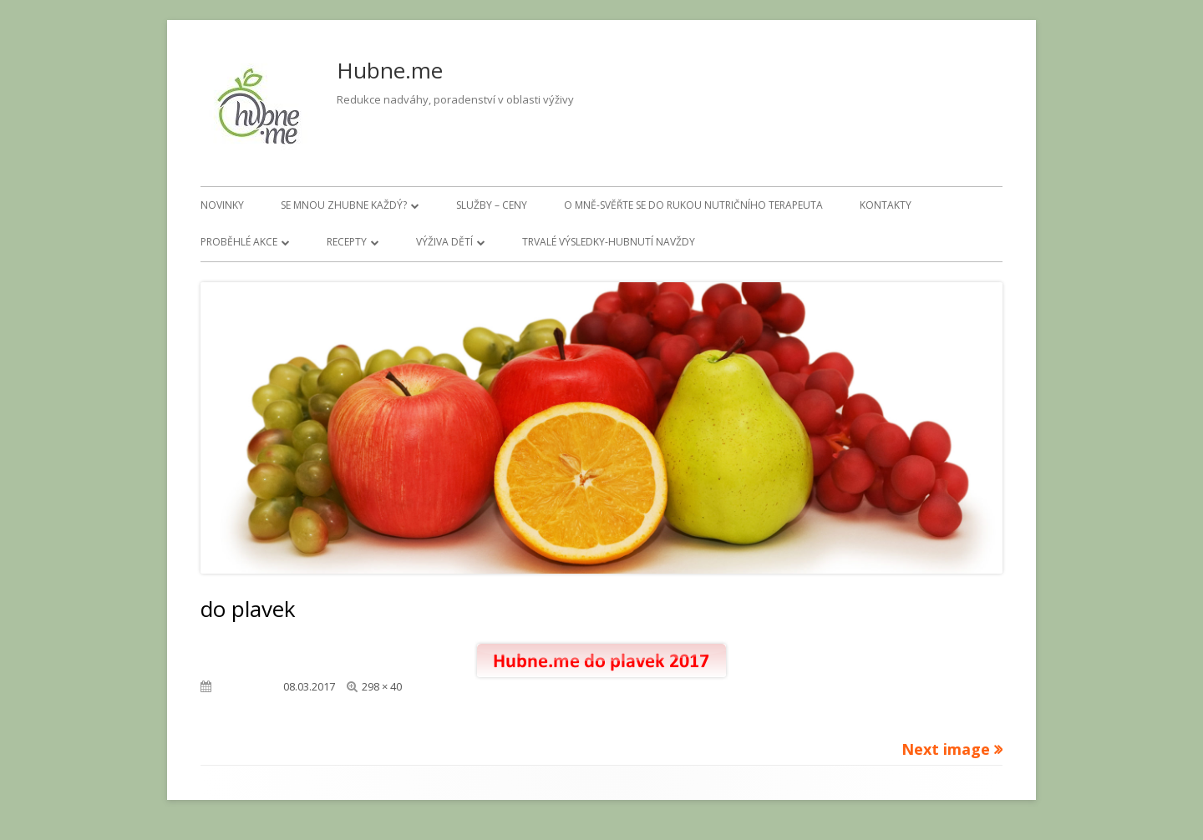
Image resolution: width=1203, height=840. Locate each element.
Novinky (222, 205)
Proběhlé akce (238, 242)
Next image (945, 749)
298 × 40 (382, 686)
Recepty (347, 242)
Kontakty (885, 205)
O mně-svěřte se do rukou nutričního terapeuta (693, 205)
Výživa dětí (444, 242)
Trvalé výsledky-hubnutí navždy (608, 242)
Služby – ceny (491, 205)
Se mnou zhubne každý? (344, 205)
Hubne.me (390, 70)
